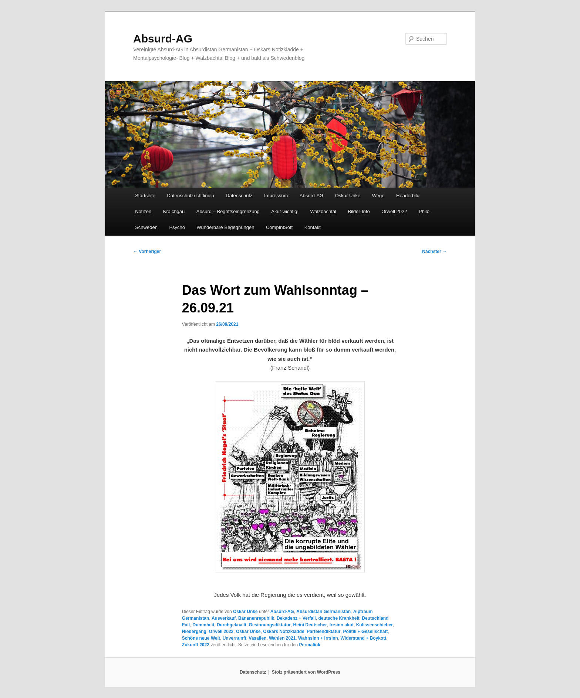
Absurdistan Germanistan (323, 611)
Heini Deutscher (310, 624)
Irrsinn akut (342, 624)
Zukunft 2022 (195, 644)
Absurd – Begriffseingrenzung (228, 211)
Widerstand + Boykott (364, 638)
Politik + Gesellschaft (365, 631)
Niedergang (194, 631)
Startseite (145, 195)
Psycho (177, 227)
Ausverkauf (224, 618)
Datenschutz (239, 195)
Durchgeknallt (231, 624)
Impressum (276, 195)
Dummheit (204, 624)
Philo (424, 211)
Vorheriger (147, 251)
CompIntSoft (279, 227)
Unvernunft (234, 638)
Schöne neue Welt (201, 638)
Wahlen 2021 (282, 638)
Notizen (143, 211)
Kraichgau (174, 211)
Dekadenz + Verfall (296, 618)
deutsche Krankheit (338, 618)
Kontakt (312, 227)
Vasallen (257, 638)
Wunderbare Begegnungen (225, 227)
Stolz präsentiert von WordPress (306, 672)
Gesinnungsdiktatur (270, 624)
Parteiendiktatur (323, 631)
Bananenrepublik (256, 618)
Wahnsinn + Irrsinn (318, 638)
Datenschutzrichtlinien (190, 195)
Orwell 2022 (394, 211)
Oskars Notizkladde (283, 631)
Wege (378, 195)
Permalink (309, 644)
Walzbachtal (323, 211)
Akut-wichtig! (285, 211)
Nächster (434, 251)
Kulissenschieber (374, 624)
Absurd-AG (162, 38)
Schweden (146, 227)
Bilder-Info (359, 211)
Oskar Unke (348, 195)
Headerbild (407, 195)
